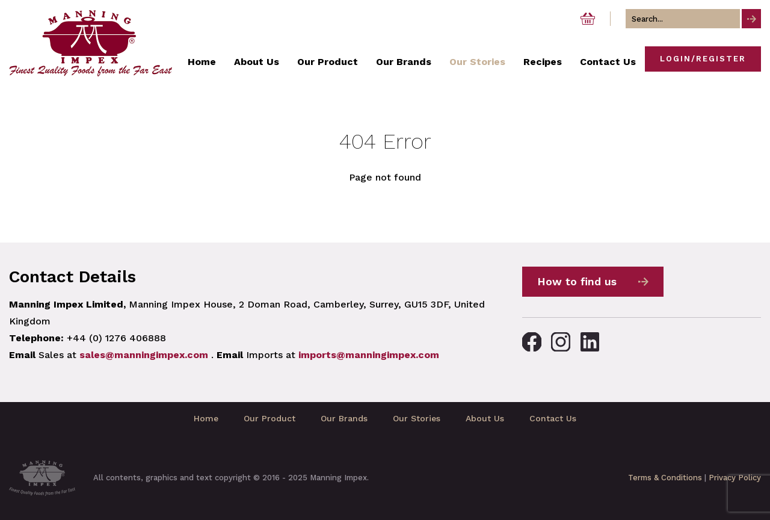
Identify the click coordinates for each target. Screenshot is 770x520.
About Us (485, 418)
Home (206, 418)
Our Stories (416, 418)
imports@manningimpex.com (368, 355)
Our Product (269, 418)
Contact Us (552, 418)
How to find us (577, 281)
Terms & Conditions (665, 477)
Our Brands (344, 418)
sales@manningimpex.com (143, 355)
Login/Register (703, 58)
